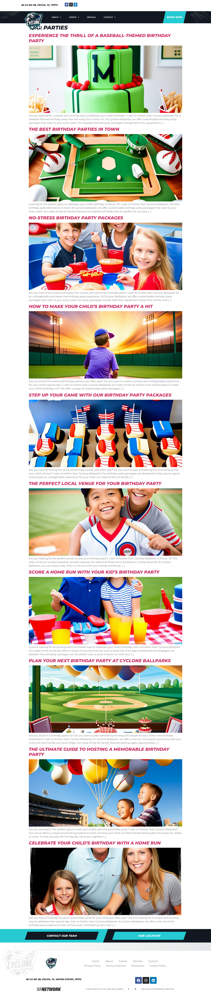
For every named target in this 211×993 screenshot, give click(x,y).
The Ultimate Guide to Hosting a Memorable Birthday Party (99, 752)
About (56, 17)
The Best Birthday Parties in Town (74, 129)
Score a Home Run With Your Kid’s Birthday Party (94, 572)
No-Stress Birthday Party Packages (76, 217)
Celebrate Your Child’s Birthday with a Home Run (95, 843)
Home (95, 961)
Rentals (91, 17)
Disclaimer (137, 965)
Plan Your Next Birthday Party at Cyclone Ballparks (100, 660)
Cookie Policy (158, 965)
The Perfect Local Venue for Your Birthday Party (95, 483)
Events (74, 17)
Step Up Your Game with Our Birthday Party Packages (100, 395)
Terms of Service (116, 965)
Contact (109, 17)
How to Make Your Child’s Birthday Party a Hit (91, 306)
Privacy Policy (92, 965)
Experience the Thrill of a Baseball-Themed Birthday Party (100, 38)
